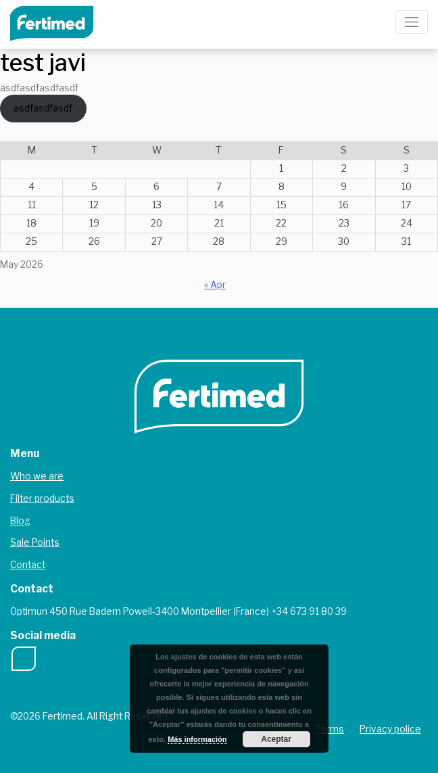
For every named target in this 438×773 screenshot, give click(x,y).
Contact (27, 564)
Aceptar (276, 739)
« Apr (215, 284)
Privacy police (390, 729)
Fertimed (61, 22)
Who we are (37, 476)
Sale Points (34, 542)
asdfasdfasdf (43, 108)
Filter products (42, 498)
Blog (20, 520)
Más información (197, 739)
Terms (329, 729)
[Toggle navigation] (411, 22)
